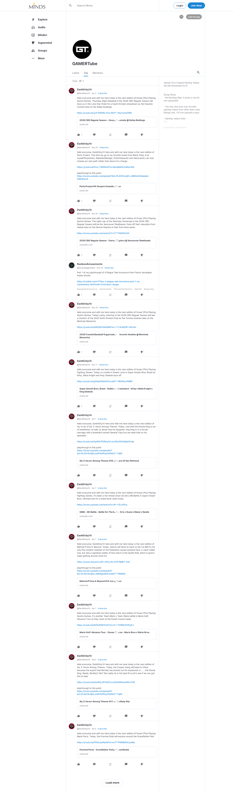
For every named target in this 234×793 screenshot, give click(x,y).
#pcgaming (149, 290)
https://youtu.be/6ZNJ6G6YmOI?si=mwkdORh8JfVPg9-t (105, 626)
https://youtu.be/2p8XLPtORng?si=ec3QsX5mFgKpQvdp (105, 442)
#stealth (137, 290)
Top (86, 73)
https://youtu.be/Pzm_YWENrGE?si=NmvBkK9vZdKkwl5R (105, 168)
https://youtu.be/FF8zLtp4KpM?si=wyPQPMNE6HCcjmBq (106, 743)
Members (98, 73)
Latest (75, 73)
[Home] (37, 5)
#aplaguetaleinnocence (87, 290)
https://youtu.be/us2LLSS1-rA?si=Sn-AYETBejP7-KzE (103, 562)
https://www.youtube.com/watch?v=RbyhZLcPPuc (102, 505)
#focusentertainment (123, 290)
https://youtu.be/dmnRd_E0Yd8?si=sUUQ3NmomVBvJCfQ (106, 683)
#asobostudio (106, 290)
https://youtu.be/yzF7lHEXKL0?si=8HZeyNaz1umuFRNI (104, 113)
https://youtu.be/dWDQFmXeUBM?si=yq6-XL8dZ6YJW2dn (106, 328)
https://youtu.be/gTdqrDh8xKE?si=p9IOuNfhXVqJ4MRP (105, 382)
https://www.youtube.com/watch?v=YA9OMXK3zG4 (103, 234)
